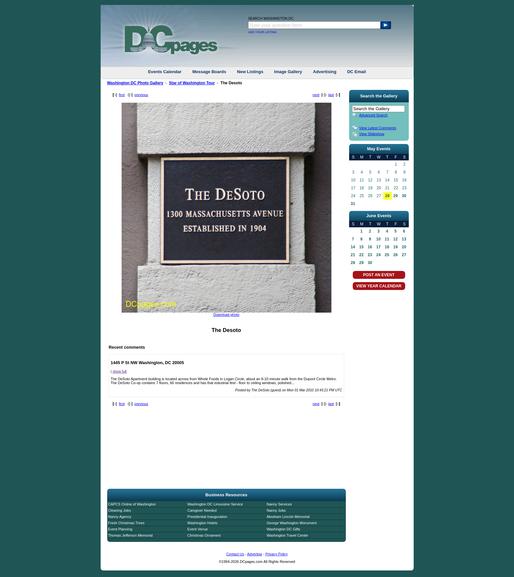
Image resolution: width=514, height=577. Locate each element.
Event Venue (198, 529)
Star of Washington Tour (192, 83)
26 (395, 255)
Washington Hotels (203, 523)
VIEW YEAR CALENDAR (379, 286)
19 (395, 247)
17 (378, 247)
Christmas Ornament (204, 535)
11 (387, 239)
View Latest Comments (377, 128)
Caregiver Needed (202, 510)
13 (404, 239)
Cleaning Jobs (119, 510)
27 (404, 255)
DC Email (356, 71)
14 (353, 247)
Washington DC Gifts (283, 529)
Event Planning (120, 529)
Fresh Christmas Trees (126, 523)
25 (387, 255)
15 (361, 247)
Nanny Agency (119, 517)
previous (141, 95)
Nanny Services (279, 504)
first (122, 95)
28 (387, 196)
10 (378, 239)
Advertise (254, 554)
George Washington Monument (292, 523)
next (316, 95)
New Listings (250, 71)
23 (370, 255)
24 (378, 255)
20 (404, 247)
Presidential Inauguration (207, 517)
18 (387, 247)
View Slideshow (372, 134)
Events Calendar (165, 71)
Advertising (325, 71)
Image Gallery (288, 71)
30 (404, 196)
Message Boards (209, 71)
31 (353, 203)
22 (361, 255)
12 (395, 239)
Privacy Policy (276, 554)
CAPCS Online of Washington (132, 504)
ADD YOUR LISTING (262, 32)
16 (370, 247)
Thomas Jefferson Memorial (130, 535)
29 (395, 196)
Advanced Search (373, 115)
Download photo (226, 315)
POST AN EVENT (378, 275)
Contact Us (235, 554)
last (331, 95)
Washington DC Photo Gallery (135, 83)
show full (119, 371)
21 (353, 255)
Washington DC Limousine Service (215, 504)
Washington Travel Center (287, 535)
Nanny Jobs (276, 510)
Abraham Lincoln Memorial (288, 517)
